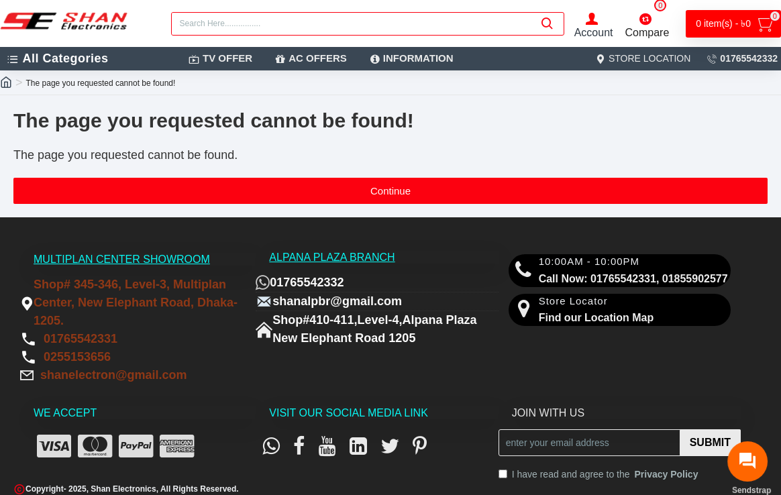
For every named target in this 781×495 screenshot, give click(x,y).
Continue (390, 191)
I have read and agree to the (599, 475)
